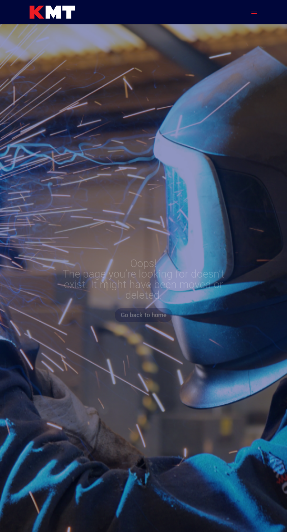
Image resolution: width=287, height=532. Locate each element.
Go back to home (143, 315)
